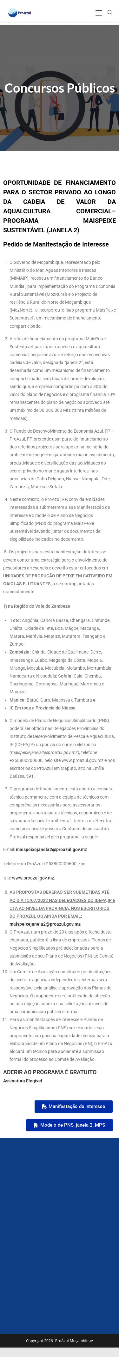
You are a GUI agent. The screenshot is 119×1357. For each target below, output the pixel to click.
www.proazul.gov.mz (33, 877)
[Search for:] (108, 12)
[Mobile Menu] (99, 12)
